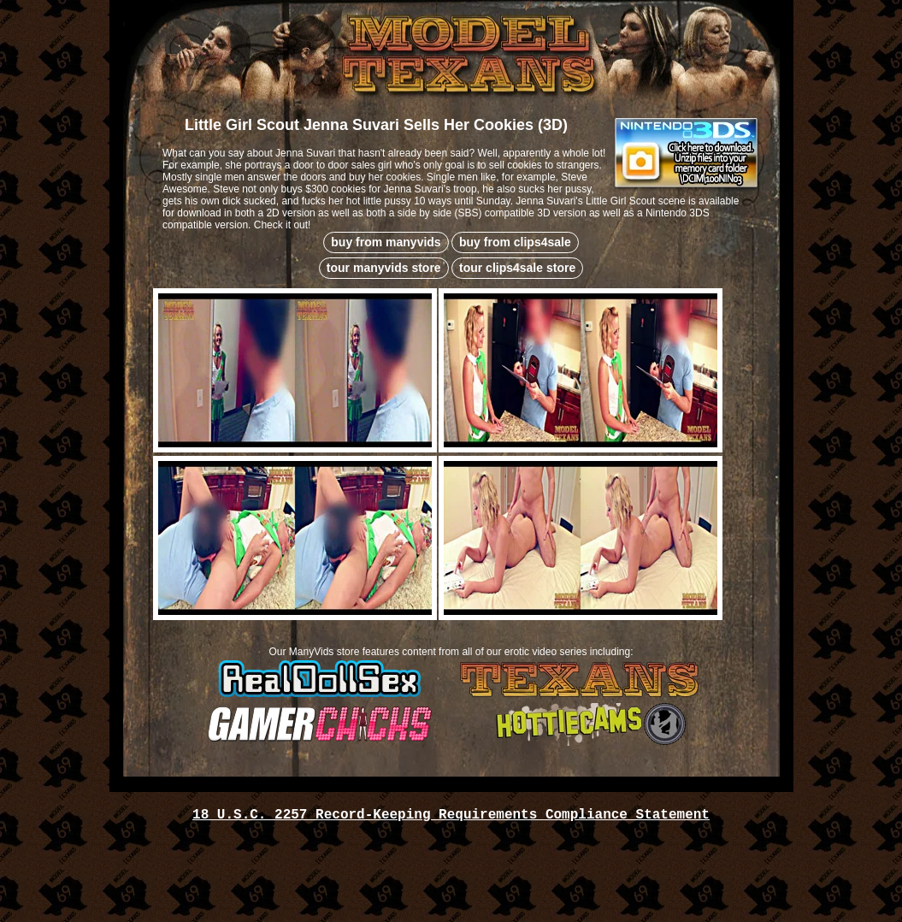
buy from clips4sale (515, 242)
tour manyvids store (384, 268)
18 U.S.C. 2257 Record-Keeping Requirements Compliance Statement (451, 815)
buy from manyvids (385, 242)
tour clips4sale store (517, 268)
